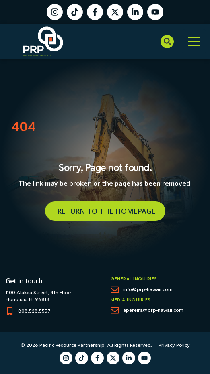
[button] (167, 41)
